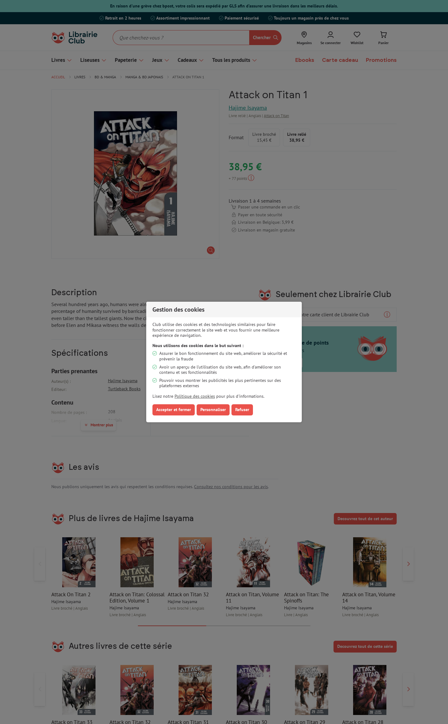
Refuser (242, 409)
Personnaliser (213, 409)
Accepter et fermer (173, 409)
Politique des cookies (195, 396)
